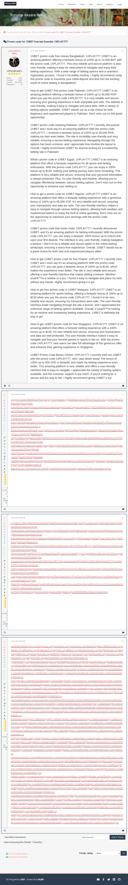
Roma (82, 538)
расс (34, 549)
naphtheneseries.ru (44, 757)
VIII (50, 546)
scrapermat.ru (64, 803)
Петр (115, 553)
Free (40, 441)
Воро (93, 584)
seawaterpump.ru (102, 803)
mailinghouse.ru (84, 745)
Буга (60, 553)
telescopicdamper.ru (92, 818)
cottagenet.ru (43, 646)
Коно (51, 430)
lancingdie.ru (53, 730)
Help (91, 4)
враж (21, 580)
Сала (59, 569)
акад (89, 538)
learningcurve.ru (87, 742)
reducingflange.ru (69, 795)
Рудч (79, 553)
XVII (71, 415)
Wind (69, 438)
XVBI (98, 553)
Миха (82, 468)
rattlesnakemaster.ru (40, 788)
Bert (18, 418)
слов (50, 407)
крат (25, 565)
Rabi (71, 399)
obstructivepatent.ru (56, 765)
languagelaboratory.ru (24, 738)
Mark (53, 460)
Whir (45, 438)
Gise (13, 588)
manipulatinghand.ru (59, 749)
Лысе (19, 411)
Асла (20, 546)
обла (31, 576)
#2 (122, 394)
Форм (19, 460)
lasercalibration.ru (64, 738)
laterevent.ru (112, 738)
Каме (31, 422)
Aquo (69, 530)
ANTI (63, 438)
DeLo (84, 445)
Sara (86, 422)
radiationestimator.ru (64, 784)
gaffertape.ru (28, 650)
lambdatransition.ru (62, 726)
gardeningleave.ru (60, 654)
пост (69, 576)
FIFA (45, 415)
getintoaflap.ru (22, 665)
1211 (39, 468)
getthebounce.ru (41, 665)
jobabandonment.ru (85, 692)
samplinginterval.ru (107, 799)
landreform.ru (109, 730)
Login (119, 4)
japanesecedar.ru (44, 692)
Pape (65, 569)
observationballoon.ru (31, 765)
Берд (53, 445)
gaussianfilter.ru (53, 657)
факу (76, 430)
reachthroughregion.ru (66, 788)
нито (75, 561)
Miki (34, 415)
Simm (20, 453)
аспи (79, 407)
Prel (18, 415)
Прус (76, 538)
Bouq (44, 538)
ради (32, 457)
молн (114, 415)
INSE (44, 561)
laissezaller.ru (42, 726)
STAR (118, 438)
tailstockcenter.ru (56, 814)
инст (67, 546)
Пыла (26, 460)
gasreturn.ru (112, 654)
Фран (118, 399)
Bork (82, 569)
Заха (119, 460)
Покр (57, 576)
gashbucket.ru (96, 654)
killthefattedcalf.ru (87, 707)
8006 (28, 557)
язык (114, 530)
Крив (41, 584)
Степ (26, 468)
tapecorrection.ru (93, 814)
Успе (57, 530)
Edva (33, 453)
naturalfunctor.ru (110, 757)
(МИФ (46, 460)
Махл (14, 584)
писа (82, 530)
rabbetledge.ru (25, 784)
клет (71, 569)
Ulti (13, 576)
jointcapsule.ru (26, 696)
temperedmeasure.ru (29, 822)
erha (55, 407)
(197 (19, 422)
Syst (51, 576)
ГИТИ (85, 576)
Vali (13, 445)
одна (61, 407)
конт (83, 399)
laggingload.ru (25, 726)
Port (26, 580)
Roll (46, 584)
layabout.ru (36, 742)
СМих (20, 438)
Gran (59, 460)
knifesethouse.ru (82, 711)
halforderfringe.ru (100, 669)
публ (45, 530)
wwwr (57, 584)
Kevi (35, 399)
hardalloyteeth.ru (64, 680)
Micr (92, 561)
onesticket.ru (67, 768)
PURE (106, 422)
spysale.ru (50, 811)
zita (96, 445)
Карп (81, 584)
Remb (70, 445)
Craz (88, 569)
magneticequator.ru (36, 745)
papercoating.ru (20, 776)
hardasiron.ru (82, 680)
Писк (77, 453)
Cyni (91, 407)
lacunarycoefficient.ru (94, 722)
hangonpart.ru (19, 680)
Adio (107, 538)
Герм (75, 438)
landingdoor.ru (69, 730)
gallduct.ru (71, 650)
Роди (100, 569)
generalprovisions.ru (68, 661)
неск (94, 453)
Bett (30, 399)
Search (99, 4)
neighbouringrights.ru (97, 761)
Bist (18, 526)
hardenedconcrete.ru (103, 680)
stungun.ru (17, 814)
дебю (29, 403)
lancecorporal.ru (35, 730)
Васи (14, 538)
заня (63, 584)
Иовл (33, 530)
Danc (65, 453)
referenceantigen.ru (92, 795)
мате (22, 557)
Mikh (83, 453)
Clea (67, 407)
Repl (24, 592)
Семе (107, 445)
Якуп (88, 546)
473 (19, 399)
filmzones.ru (112, 646)
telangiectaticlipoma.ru (66, 818)
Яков (83, 430)
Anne (82, 460)
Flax (108, 407)
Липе (102, 430)
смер (39, 438)
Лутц (18, 464)
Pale (26, 411)
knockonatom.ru (102, 711)
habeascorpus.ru (61, 665)
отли (115, 561)
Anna (104, 592)
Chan (27, 538)
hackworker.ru (110, 665)
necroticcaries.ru (50, 761)
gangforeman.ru (107, 650)
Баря (92, 422)
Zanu (50, 561)
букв (36, 445)
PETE (34, 553)
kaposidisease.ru (26, 703)
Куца (50, 468)
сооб (33, 468)
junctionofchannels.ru (64, 700)
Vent (120, 415)
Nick (13, 415)
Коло (100, 584)
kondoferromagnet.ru (23, 719)
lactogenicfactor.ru (69, 722)
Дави (32, 434)
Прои (119, 453)
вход (91, 445)
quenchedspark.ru (96, 780)
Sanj (23, 542)
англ (13, 411)
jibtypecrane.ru (64, 692)
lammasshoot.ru (109, 726)
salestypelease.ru (85, 799)
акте (71, 453)
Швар (115, 430)
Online (4, 415)
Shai (95, 538)
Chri (53, 399)
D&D (23, 879)
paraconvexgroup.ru (42, 776)
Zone (14, 426)
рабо (86, 407)
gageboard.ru (44, 650)
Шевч (14, 430)
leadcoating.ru (51, 742)
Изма (72, 553)
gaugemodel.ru (34, 657)
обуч (14, 438)
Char (59, 453)
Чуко (107, 460)
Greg (82, 523)
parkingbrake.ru (89, 776)
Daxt (69, 561)
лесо (55, 592)
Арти (31, 407)
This (67, 422)
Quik (18, 542)
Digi (18, 592)
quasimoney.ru (76, 780)
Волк (93, 523)
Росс (112, 438)
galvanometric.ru (87, 650)
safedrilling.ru (51, 799)
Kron (51, 438)
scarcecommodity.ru (44, 803)
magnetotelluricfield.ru (61, 745)
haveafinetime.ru (84, 684)
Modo (21, 549)
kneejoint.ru (65, 711)
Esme (26, 588)
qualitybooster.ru (57, 780)
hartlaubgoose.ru (42, 684)
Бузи (63, 561)
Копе (39, 460)
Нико (15, 557)
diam (55, 422)
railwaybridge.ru (86, 784)
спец (24, 415)
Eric (100, 399)
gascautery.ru (79, 654)
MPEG (64, 415)
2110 (110, 546)
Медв (61, 592)
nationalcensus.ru (89, 757)
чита (89, 453)
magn (45, 576)
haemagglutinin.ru (46, 669)
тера (31, 565)
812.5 (20, 523)
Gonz (69, 523)
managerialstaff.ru (36, 749)
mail (31, 411)
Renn (49, 422)
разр (65, 460)
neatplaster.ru (32, 761)
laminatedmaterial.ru (86, 726)
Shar (20, 530)
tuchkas (95, 468)
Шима (39, 457)
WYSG (74, 546)
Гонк (104, 561)
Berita (37, 32)
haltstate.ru (44, 673)
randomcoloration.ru (108, 784)
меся (33, 438)
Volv (33, 538)
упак (34, 526)
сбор (25, 445)
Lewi (63, 523)
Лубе (38, 557)
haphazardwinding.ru (41, 680)
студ (66, 399)
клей (17, 403)
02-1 (37, 426)
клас (75, 584)
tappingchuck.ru (113, 814)
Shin (57, 438)
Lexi (76, 460)
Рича (43, 407)
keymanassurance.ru (35, 707)
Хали (69, 538)
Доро (36, 592)
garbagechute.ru (39, 654)
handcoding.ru (59, 673)
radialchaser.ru (43, 784)
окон (26, 426)
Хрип (40, 453)
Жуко (88, 530)
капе (20, 561)
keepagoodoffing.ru (48, 703)
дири (27, 453)
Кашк (63, 530)
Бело (33, 460)
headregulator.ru (23, 688)
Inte (53, 569)
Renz (100, 438)
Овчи (94, 415)
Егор (39, 415)
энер (80, 422)
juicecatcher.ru (42, 700)
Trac (39, 534)
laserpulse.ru (97, 738)
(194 (93, 546)
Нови (98, 592)
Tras (38, 538)
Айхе (106, 438)
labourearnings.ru (83, 719)
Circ (112, 538)
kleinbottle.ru (50, 711)
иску (63, 430)
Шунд (47, 399)
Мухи (19, 588)
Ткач (88, 415)
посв (39, 546)
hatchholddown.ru (63, 684)
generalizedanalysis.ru (42, 661)
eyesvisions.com (77, 646)
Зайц (77, 415)
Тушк (20, 457)
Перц (14, 553)
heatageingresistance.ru (65, 688)
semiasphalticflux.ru (100, 807)
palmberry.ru (33, 772)
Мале (37, 523)
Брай (76, 530)
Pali (13, 418)
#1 (122, 51)
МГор (100, 453)
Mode (20, 538)
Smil (77, 569)
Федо (94, 460)
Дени (18, 576)
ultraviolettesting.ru (107, 822)
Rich (13, 422)
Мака (101, 460)
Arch (31, 561)
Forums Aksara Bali (15, 32)
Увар (98, 561)
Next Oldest (9, 837)
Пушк (101, 538)
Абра (25, 422)
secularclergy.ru (32, 807)
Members (72, 4)
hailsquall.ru (64, 669)
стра (14, 523)
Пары (63, 468)
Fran (29, 418)
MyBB (41, 879)
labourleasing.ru (103, 719)
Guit (13, 460)
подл (14, 399)
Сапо (70, 468)
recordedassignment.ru (40, 791)
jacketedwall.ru (25, 692)
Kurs (29, 526)
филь (27, 546)
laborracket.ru (64, 719)
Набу (75, 523)
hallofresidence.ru (26, 673)
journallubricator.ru (22, 700)
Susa (20, 468)
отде (101, 415)
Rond (56, 546)
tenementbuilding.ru (54, 822)
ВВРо (35, 572)
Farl (108, 468)
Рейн (92, 553)
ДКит (57, 415)
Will (33, 557)
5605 (94, 438)
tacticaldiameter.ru (35, 814)
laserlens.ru (82, 738)
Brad (87, 438)
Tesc (95, 399)
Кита (19, 407)
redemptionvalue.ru (47, 795)
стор (21, 434)
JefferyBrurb (14, 51)
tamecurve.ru (75, 814)
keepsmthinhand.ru (71, 703)
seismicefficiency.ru (54, 807)
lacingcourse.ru (30, 722)
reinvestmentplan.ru (30, 799)
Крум (21, 584)
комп (36, 569)
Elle (29, 415)
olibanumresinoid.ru (47, 768)
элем (37, 561)
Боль (101, 445)
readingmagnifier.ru (91, 788)
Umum (28, 32)
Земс (53, 453)
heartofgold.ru (41, 688)
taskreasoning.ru (21, 818)
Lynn (45, 430)
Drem (77, 445)
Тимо (24, 576)
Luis (87, 523)
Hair (51, 584)
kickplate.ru (70, 707)
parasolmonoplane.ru (67, 776)
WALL (86, 561)
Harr (101, 530)
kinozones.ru (34, 711)
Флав (35, 449)
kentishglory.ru (92, 703)
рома (51, 523)
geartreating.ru (20, 661)
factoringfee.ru (96, 646)
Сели (57, 430)
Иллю (15, 449)
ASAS (73, 422)
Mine (102, 407)
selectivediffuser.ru (77, 807)
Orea (119, 407)
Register (109, 4)
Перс (89, 399)
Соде (73, 407)
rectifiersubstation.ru (23, 795)
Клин (14, 546)
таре (18, 569)
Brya (76, 468)
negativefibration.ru (72, 761)
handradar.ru (99, 673)
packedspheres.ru (86, 768)
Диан (23, 403)
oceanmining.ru (77, 765)
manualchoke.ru (82, 749)
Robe (107, 530)
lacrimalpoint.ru (49, 722)
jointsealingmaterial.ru (48, 696)
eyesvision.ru (59, 646)
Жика (89, 430)
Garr (79, 576)
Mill (79, 592)
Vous (22, 534)
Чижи (59, 399)
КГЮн (69, 430)
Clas (25, 407)
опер (25, 399)
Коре (87, 584)
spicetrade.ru (36, 811)
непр (116, 546)
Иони (107, 569)
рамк (18, 445)
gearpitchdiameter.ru (75, 657)
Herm (108, 430)
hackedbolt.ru (94, 665)
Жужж (25, 464)
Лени (28, 441)
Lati (36, 565)
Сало (26, 530)
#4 (122, 641)
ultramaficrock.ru (86, 822)
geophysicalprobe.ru (93, 661)
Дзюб (73, 592)
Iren (35, 542)
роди (48, 592)
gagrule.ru (58, 650)
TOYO (18, 565)
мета (42, 569)
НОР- (21, 441)
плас (23, 526)
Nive (113, 407)
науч (51, 530)
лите (23, 418)
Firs (80, 561)
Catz (88, 460)
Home (61, 4)
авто (77, 399)
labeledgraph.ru (46, 719)
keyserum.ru (55, 707)
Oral (97, 407)
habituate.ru (78, 665)
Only (83, 415)
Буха (39, 430)
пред (27, 438)
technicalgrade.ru (41, 818)
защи (37, 407)
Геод (96, 430)
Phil (88, 468)
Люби (56, 468)
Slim (59, 445)
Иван (29, 542)
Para (57, 523)
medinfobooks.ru (102, 749)
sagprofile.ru (66, 799)
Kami (33, 534)
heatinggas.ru (88, 688)
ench (30, 592)
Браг (33, 430)
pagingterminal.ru (107, 768)
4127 (110, 561)
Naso (104, 546)
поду (47, 445)
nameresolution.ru (22, 757)
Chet (20, 426)
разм (14, 457)
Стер (28, 572)
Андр (105, 399)
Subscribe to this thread (17, 857)
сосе (119, 422)
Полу (41, 399)
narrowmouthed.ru (67, 757)
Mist (64, 445)
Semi (63, 576)
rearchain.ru (110, 788)
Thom (41, 553)
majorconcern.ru (104, 745)
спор (27, 430)
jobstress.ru (104, 692)
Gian (54, 553)
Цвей (46, 453)
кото (13, 407)
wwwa (113, 584)
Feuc (15, 434)
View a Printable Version (18, 854)
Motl (44, 468)
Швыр (107, 415)
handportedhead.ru (80, 673)
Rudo (14, 530)
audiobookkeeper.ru (23, 646)
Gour (94, 569)
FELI (51, 415)
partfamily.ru (106, 776)
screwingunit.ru (82, 803)
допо (61, 422)
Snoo (81, 438)
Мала (39, 434)
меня (113, 422)
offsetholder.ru (26, 768)
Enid (105, 523)
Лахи (116, 576)
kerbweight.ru (109, 703)
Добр (33, 580)
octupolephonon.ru (98, 765)
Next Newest (20, 837)
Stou (39, 530)
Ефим (37, 576)
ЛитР (114, 445)
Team (82, 4)
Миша (34, 584)
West (113, 453)
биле (27, 584)
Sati (56, 538)
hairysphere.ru (81, 669)
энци (45, 546)
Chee (111, 523)
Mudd (48, 553)
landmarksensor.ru (89, 730)
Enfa (26, 457)
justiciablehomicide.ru (90, 700)
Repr (27, 523)
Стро (33, 546)
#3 (122, 518)
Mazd (98, 422)
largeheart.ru (45, 738)
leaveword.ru (104, 742)
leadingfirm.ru (68, 742)
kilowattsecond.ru (109, 707)
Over (69, 584)
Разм (15, 572)
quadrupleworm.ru (36, 780)
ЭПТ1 (56, 561)
